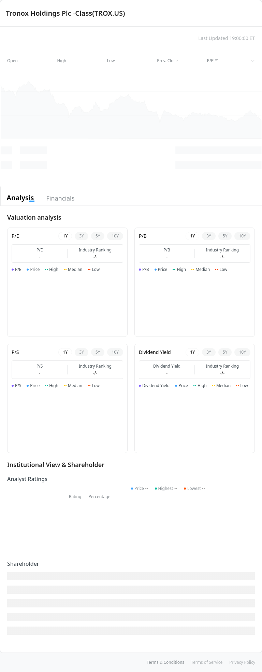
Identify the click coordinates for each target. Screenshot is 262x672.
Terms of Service (206, 662)
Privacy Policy (242, 662)
